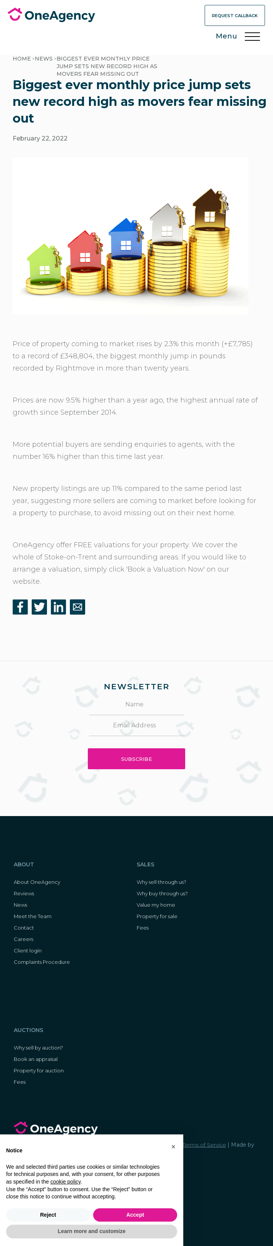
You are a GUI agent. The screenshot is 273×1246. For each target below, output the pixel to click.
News (44, 58)
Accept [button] (135, 1215)
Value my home (156, 905)
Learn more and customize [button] (91, 1231)
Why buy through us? (162, 893)
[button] (173, 1147)
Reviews (24, 893)
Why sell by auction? (38, 1048)
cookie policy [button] (65, 1182)
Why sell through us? (161, 882)
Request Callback (235, 15)
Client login (28, 950)
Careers (23, 939)
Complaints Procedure (42, 962)
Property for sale (157, 916)
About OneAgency (37, 882)
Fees (143, 928)
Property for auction (39, 1070)
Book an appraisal (36, 1059)
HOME (22, 58)
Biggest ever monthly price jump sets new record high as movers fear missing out (107, 66)
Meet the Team (33, 916)
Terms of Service (204, 1144)
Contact (24, 928)
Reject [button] (48, 1215)
